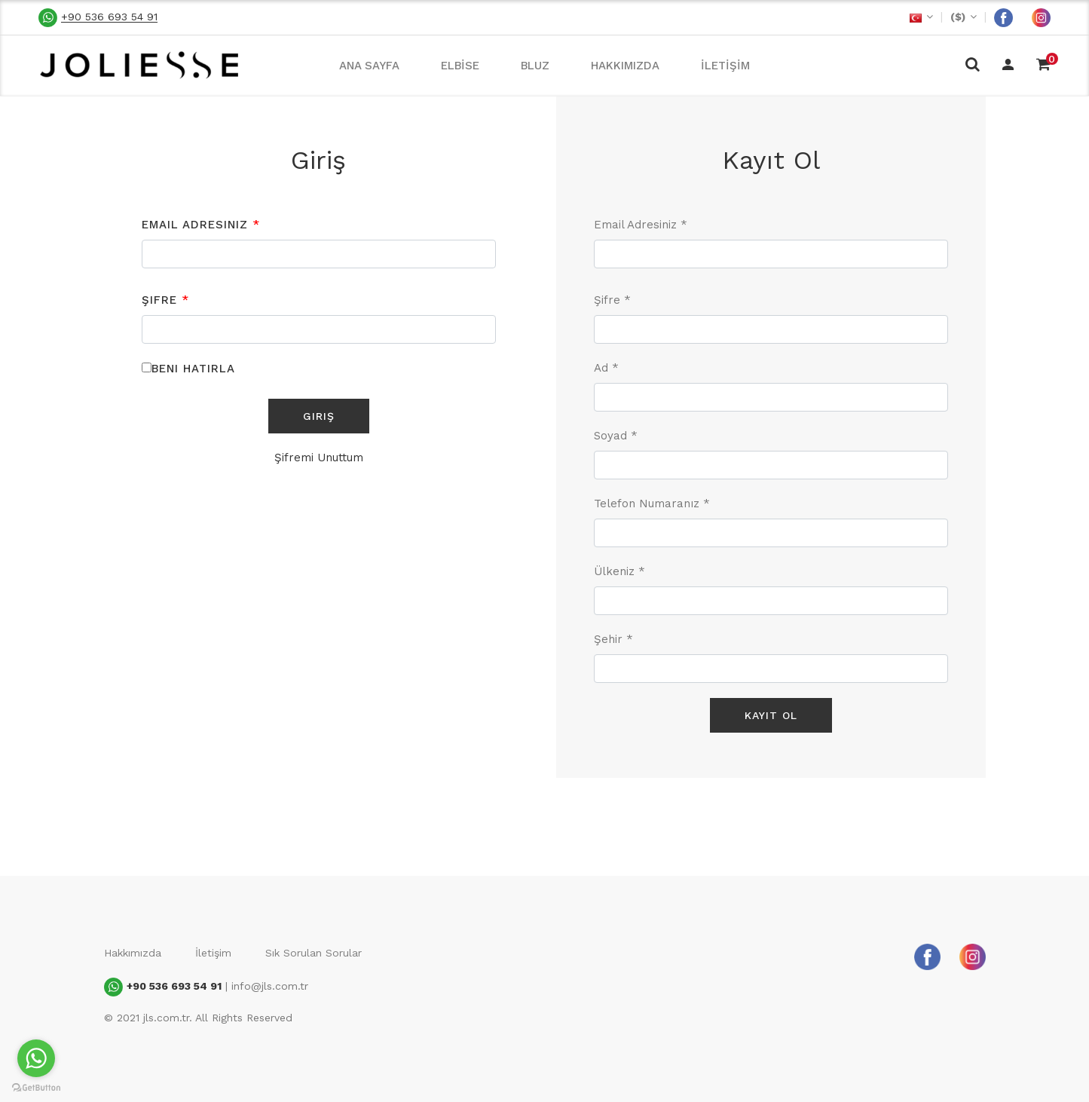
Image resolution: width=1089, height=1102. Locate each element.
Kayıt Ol (771, 715)
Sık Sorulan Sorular (313, 953)
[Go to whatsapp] (36, 1058)
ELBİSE (460, 65)
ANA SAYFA (369, 65)
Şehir (613, 639)
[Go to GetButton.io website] (36, 1086)
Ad (606, 368)
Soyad (616, 435)
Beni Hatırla (193, 368)
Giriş (319, 416)
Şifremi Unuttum (318, 457)
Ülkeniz (619, 571)
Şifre (165, 300)
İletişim (213, 953)
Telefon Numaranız (652, 503)
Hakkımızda (132, 953)
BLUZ (535, 65)
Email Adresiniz (201, 224)
